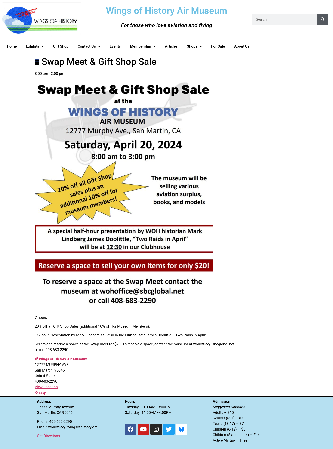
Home (12, 46)
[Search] (322, 19)
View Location (46, 387)
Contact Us (89, 46)
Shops (194, 46)
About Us (242, 46)
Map (40, 393)
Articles (171, 46)
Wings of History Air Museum (61, 359)
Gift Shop (60, 46)
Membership (143, 46)
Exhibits (35, 46)
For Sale (218, 46)
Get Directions (48, 436)
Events (115, 46)
